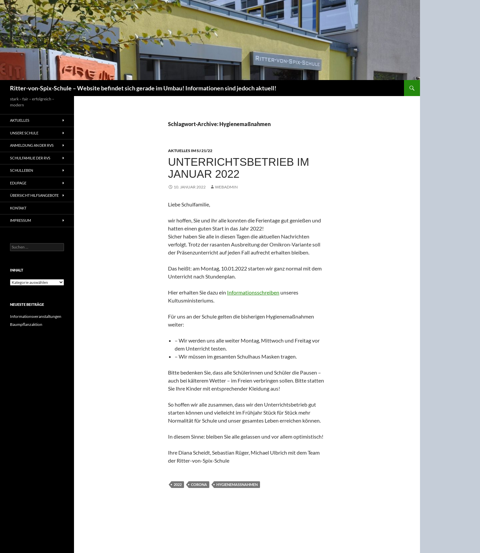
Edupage (18, 183)
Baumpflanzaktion (26, 324)
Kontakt (18, 208)
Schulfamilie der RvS (30, 158)
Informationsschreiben (253, 292)
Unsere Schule (24, 133)
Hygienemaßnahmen (237, 484)
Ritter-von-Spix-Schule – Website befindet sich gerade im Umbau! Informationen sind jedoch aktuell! (143, 88)
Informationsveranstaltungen (35, 316)
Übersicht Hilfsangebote (34, 195)
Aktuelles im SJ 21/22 (190, 150)
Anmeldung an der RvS (32, 145)
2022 (178, 484)
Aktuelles (19, 120)
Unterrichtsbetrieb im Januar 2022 (238, 168)
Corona (199, 484)
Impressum (20, 220)
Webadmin (226, 186)
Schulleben (21, 170)
